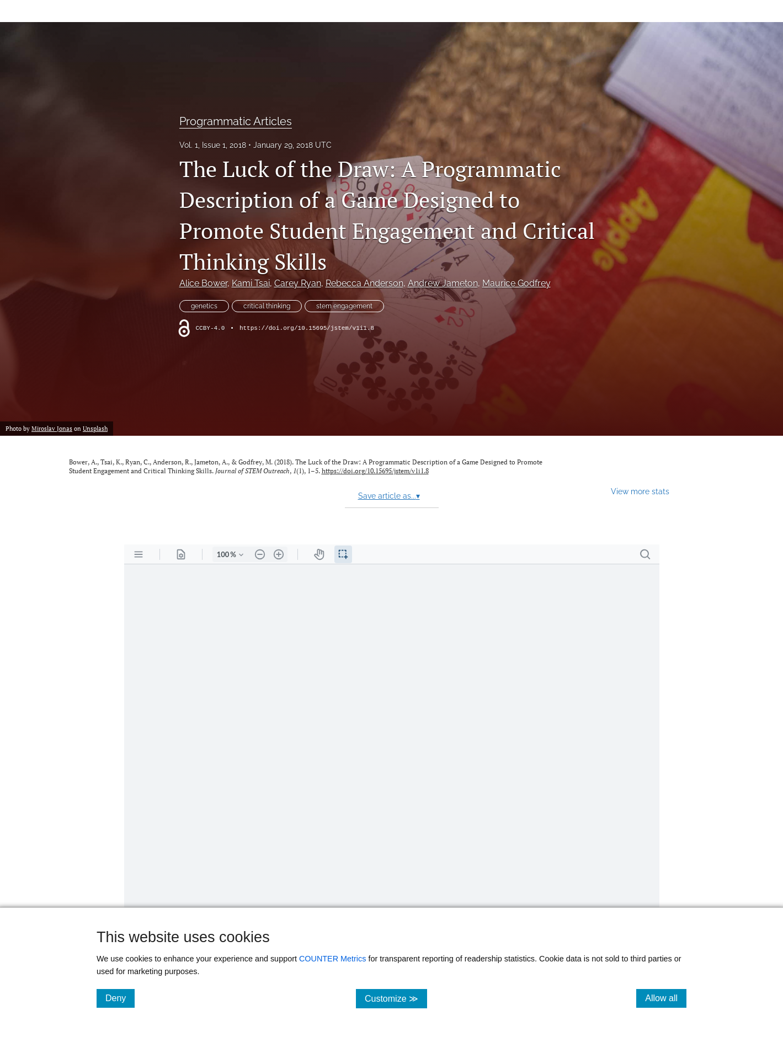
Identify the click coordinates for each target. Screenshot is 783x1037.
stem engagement (344, 306)
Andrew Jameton (443, 283)
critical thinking (266, 306)
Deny (120, 998)
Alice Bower (203, 283)
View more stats (640, 491)
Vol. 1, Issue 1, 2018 (212, 145)
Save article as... (389, 495)
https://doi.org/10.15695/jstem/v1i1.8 (306, 328)
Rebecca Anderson (364, 283)
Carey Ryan (297, 283)
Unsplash (95, 428)
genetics (204, 306)
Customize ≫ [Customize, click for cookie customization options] (396, 998)
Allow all (665, 998)
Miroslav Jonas (51, 428)
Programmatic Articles (235, 121)
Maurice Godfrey (516, 283)
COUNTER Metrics (332, 958)
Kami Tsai (251, 283)
